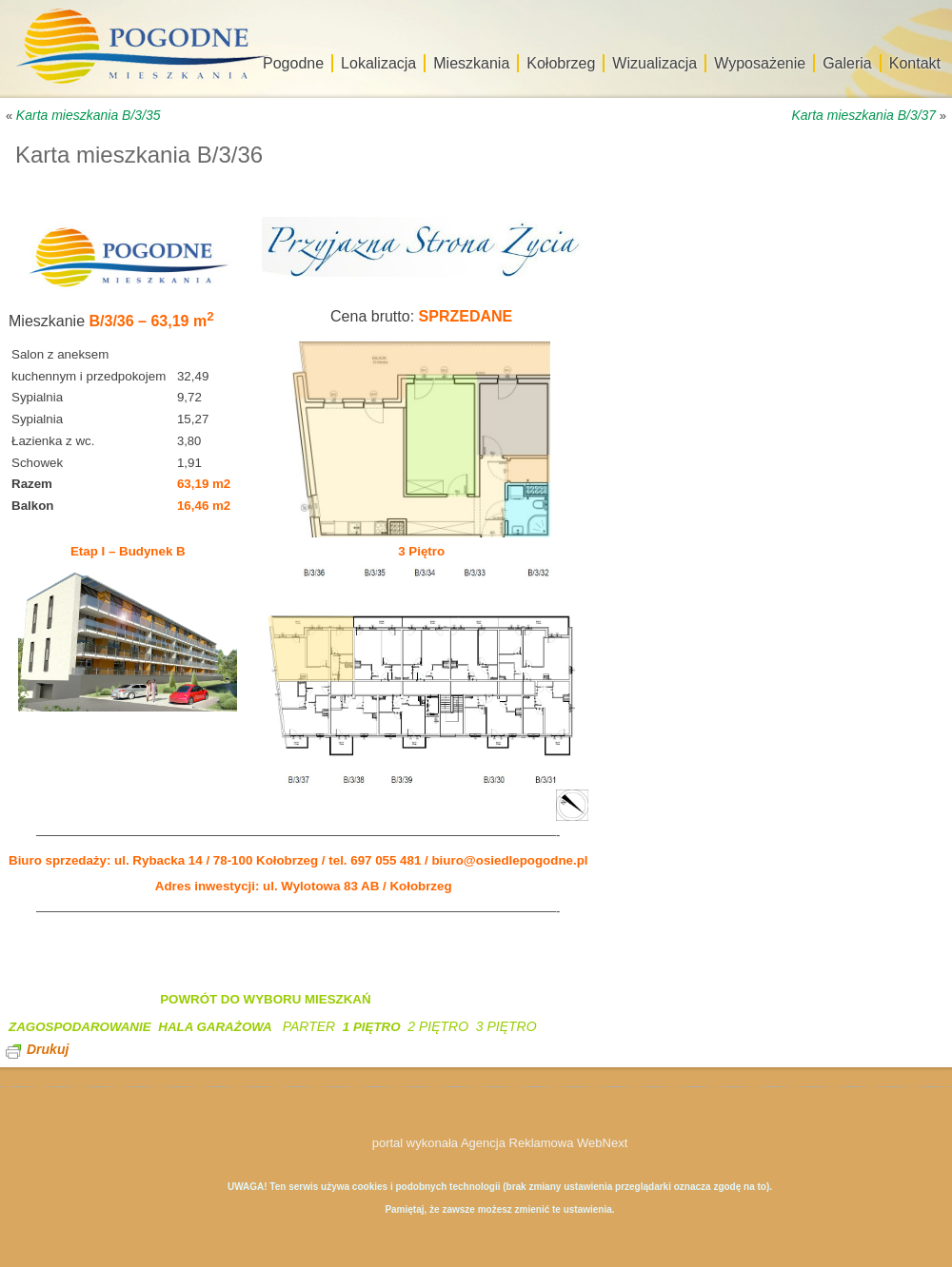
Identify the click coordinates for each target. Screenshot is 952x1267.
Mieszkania (471, 63)
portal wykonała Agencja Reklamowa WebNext (500, 1143)
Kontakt (915, 63)
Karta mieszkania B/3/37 (863, 115)
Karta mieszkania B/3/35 (88, 115)
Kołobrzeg (560, 63)
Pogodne (293, 63)
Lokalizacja (378, 63)
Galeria (847, 63)
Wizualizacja (654, 63)
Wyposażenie (759, 63)
